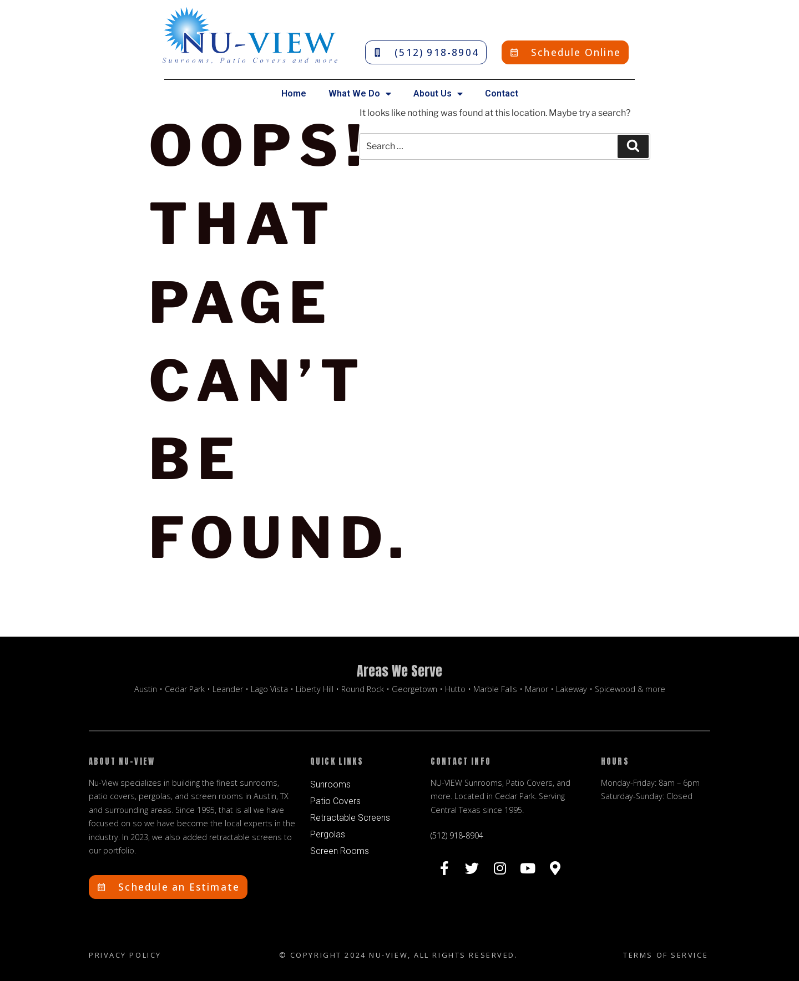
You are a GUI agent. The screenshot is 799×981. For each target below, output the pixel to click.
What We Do (359, 94)
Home (293, 93)
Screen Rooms (339, 851)
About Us (438, 94)
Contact (501, 93)
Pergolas (327, 834)
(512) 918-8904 (457, 835)
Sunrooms (330, 784)
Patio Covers (335, 801)
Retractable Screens (350, 817)
